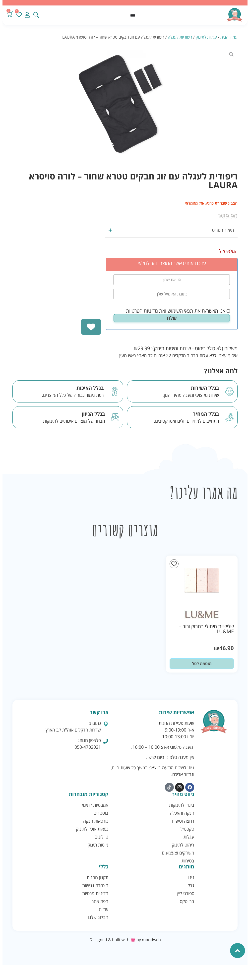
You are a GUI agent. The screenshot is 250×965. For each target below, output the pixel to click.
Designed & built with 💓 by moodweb (125, 939)
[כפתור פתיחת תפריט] (132, 15)
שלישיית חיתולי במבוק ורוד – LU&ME (206, 629)
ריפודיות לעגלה (180, 37)
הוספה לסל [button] (202, 663)
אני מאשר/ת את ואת (178, 310)
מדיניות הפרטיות (142, 310)
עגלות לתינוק (206, 37)
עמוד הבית (229, 37)
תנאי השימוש (180, 310)
